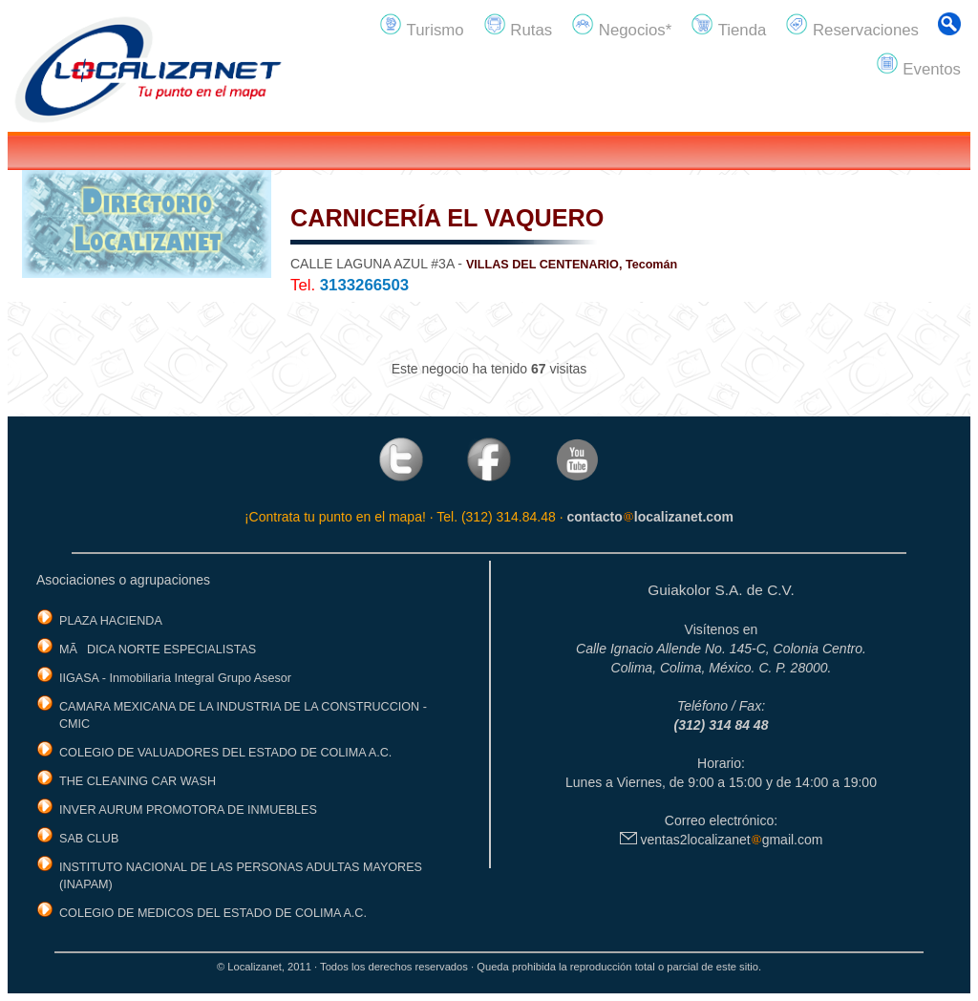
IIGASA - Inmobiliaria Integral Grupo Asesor (175, 678)
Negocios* (621, 25)
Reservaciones (852, 25)
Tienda (728, 25)
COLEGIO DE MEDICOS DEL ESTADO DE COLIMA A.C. (213, 913)
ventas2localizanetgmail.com (721, 839)
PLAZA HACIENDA (110, 621)
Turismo (421, 25)
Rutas (518, 25)
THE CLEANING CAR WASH (137, 781)
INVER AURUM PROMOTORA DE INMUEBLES (188, 810)
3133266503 (364, 285)
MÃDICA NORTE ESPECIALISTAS (157, 649)
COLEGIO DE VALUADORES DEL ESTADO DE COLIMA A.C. (225, 752)
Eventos (918, 65)
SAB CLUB (88, 838)
